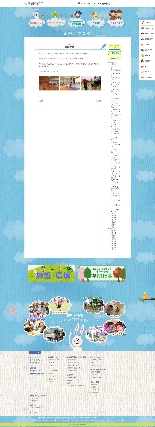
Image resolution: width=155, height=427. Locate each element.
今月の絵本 (35, 364)
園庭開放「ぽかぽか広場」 (75, 369)
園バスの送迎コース (37, 409)
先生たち (51, 377)
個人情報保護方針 (37, 375)
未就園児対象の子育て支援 (76, 17)
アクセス (98, 336)
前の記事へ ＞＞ (101, 101)
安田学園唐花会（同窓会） (113, 421)
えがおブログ (116, 17)
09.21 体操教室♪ (116, 70)
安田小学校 (51, 421)
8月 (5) (113, 238)
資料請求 (34, 369)
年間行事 (93, 376)
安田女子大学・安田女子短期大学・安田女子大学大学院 (87, 421)
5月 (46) (113, 243)
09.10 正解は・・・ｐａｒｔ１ (115, 150)
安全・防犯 (94, 394)
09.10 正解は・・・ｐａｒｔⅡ (115, 144)
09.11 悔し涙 (115, 129)
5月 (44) (113, 219)
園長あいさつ (53, 375)
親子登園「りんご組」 (73, 363)
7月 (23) (113, 239)
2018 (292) (112, 62)
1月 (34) (113, 226)
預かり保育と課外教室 (39, 397)
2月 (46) (113, 225)
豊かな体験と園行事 (95, 305)
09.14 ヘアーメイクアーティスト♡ (115, 111)
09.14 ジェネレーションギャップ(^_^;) (115, 105)
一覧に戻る (114, 53)
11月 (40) (113, 232)
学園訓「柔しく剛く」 (55, 361)
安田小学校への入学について (75, 387)
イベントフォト (36, 361)
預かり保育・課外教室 (34, 327)
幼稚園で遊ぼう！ (72, 361)
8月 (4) (113, 213)
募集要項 (70, 381)
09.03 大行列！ (115, 193)
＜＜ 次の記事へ (40, 101)
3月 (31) (113, 247)
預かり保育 (35, 399)
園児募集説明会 (71, 379)
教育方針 (51, 363)
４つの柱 (51, 369)
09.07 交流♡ (115, 160)
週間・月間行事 (95, 373)
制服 (92, 363)
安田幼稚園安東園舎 (39, 421)
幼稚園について (37, 17)
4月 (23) (113, 245)
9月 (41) (113, 236)
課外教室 (34, 402)
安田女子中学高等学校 (63, 421)
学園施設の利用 (95, 391)
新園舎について (95, 388)
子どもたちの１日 (96, 361)
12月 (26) (113, 230)
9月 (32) (113, 64)
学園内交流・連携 (96, 379)
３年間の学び (53, 372)
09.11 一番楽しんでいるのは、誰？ (115, 133)
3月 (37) (113, 223)
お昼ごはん (94, 366)
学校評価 (51, 383)
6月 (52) (113, 241)
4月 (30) (113, 221)
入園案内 (96, 17)
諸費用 (69, 384)
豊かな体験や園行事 (98, 371)
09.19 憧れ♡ (115, 87)
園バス (33, 407)
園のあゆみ (52, 380)
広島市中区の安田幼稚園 (45, 4)
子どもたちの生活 (56, 17)
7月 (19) (113, 215)
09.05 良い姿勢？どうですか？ (115, 188)
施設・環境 (114, 309)
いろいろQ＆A (114, 327)
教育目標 (51, 366)
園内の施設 (94, 385)
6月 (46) (113, 217)
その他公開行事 (71, 372)
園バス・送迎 (52, 336)
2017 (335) (112, 228)
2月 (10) (113, 249)
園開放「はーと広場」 (73, 366)
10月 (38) (113, 234)
